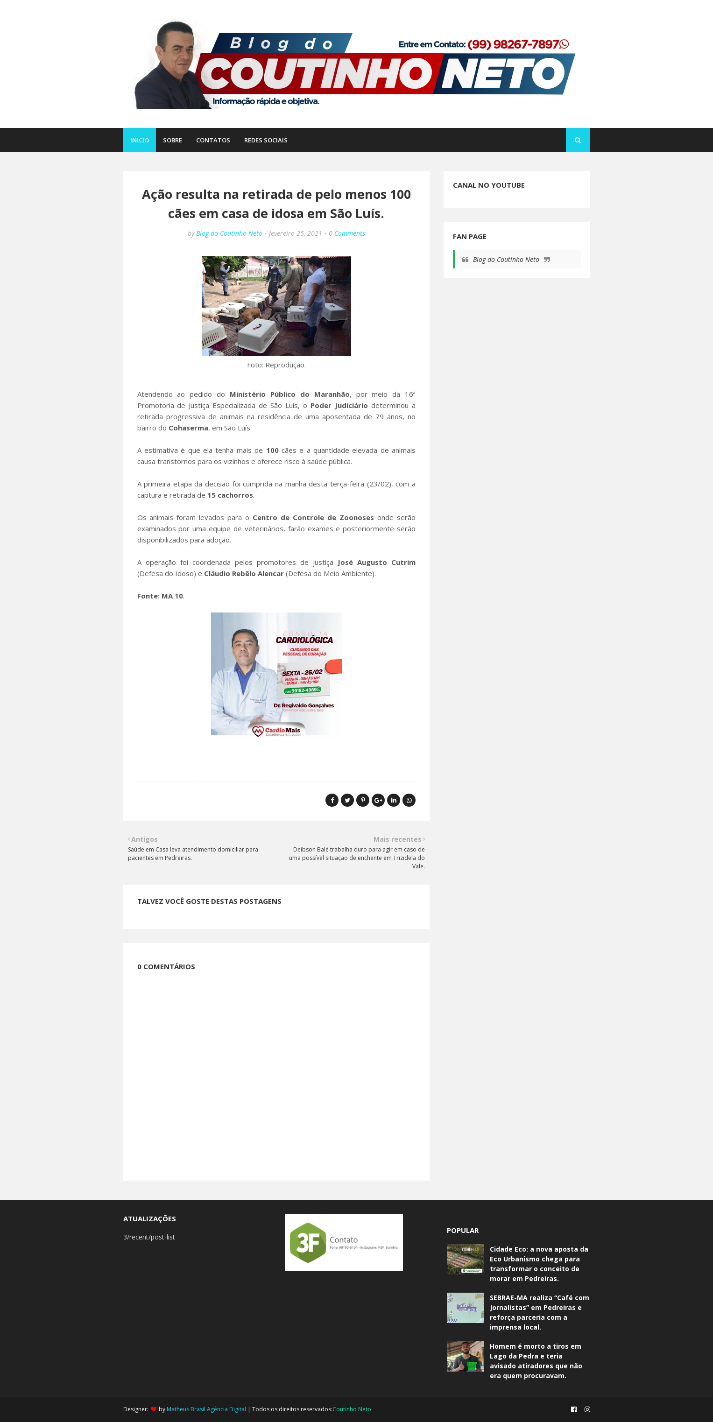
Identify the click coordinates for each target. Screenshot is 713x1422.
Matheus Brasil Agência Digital (206, 1409)
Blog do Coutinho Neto (229, 233)
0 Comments (347, 233)
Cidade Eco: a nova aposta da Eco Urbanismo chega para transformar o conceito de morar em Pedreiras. (539, 1264)
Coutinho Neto (351, 1409)
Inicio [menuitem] (139, 140)
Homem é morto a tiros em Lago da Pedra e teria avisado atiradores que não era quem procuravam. (536, 1361)
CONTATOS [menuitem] (213, 140)
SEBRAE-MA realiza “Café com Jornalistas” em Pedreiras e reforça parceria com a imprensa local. (539, 1312)
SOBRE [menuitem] (172, 140)
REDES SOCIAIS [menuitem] (266, 140)
